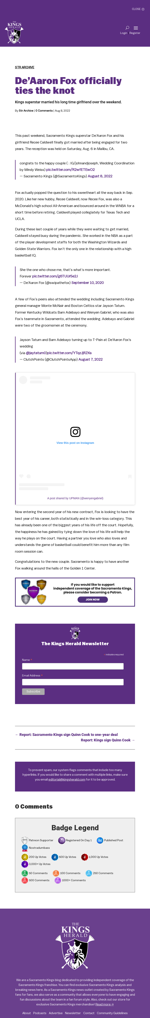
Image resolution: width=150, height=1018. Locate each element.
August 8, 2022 (100, 176)
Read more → (104, 1004)
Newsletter (73, 1013)
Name (27, 660)
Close (136, 9)
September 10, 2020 (87, 283)
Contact (88, 1013)
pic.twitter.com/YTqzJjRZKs (69, 353)
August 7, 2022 (90, 359)
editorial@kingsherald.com (66, 779)
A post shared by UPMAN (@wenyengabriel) (75, 498)
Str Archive (24, 67)
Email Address (32, 676)
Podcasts (39, 1013)
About (26, 1013)
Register (135, 33)
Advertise (56, 1013)
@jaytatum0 (36, 353)
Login (123, 33)
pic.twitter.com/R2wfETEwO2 (70, 169)
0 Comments (44, 110)
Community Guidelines (112, 1013)
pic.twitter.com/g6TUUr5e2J (55, 276)
